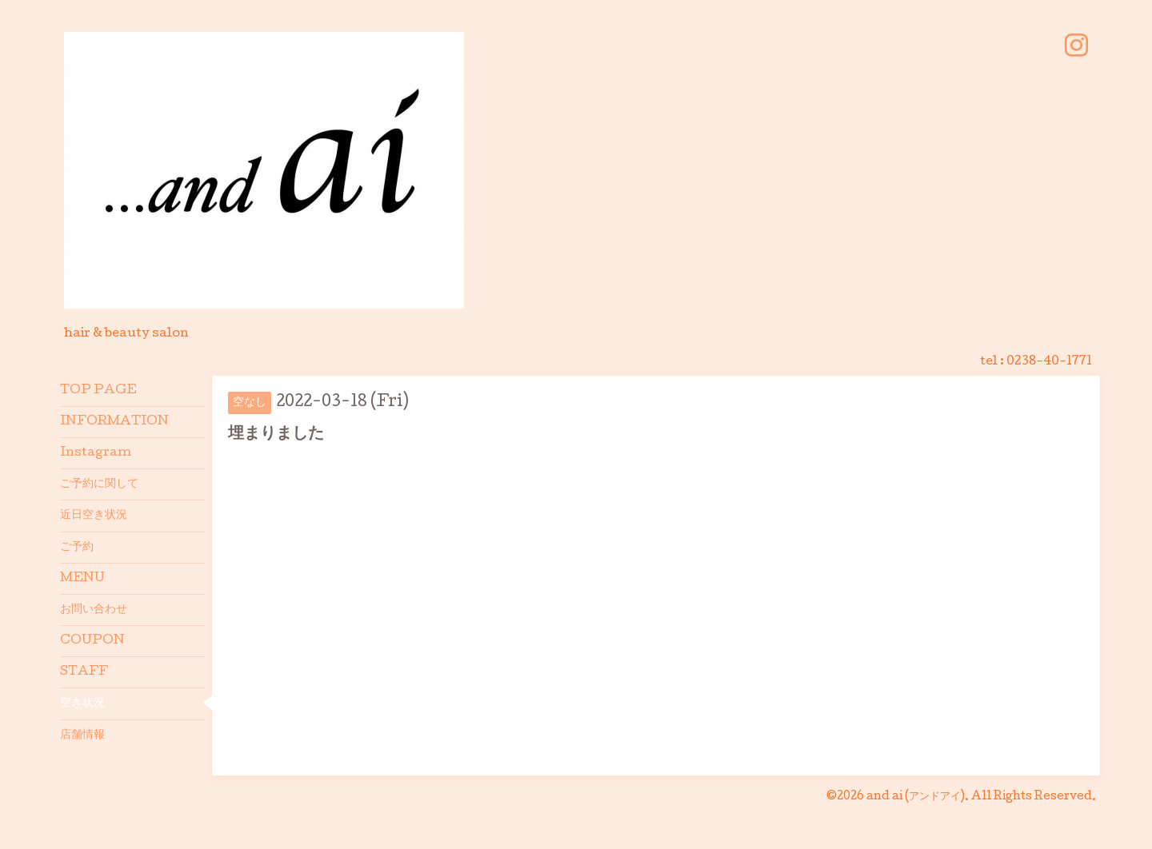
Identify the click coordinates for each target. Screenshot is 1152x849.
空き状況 (82, 703)
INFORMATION (114, 422)
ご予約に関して (99, 484)
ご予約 (77, 547)
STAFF (84, 672)
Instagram (95, 453)
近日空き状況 (93, 515)
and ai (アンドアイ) (915, 797)
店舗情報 (82, 735)
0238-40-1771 (1049, 362)
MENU (82, 578)
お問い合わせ (93, 610)
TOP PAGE (98, 391)
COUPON (92, 641)
